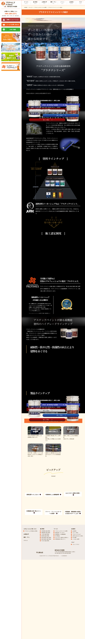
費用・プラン (53, 2)
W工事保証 (57, 628)
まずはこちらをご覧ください (30, 621)
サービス (56, 621)
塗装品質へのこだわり (60, 625)
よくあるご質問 (76, 631)
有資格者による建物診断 (60, 626)
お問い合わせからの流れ (78, 628)
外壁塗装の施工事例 (45, 623)
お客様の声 (44, 2)
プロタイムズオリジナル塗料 (61, 623)
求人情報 (74, 630)
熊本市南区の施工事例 (46, 631)
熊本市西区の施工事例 (46, 630)
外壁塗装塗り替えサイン (60, 631)
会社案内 (73, 621)
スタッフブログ (76, 636)
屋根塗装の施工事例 (45, 625)
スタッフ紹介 (75, 625)
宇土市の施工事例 (45, 633)
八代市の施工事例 (45, 626)
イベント (62, 2)
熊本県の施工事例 (45, 628)
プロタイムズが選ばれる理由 (31, 623)
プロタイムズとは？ (77, 626)
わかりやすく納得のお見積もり (61, 630)
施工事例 (42, 621)
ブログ (72, 634)
